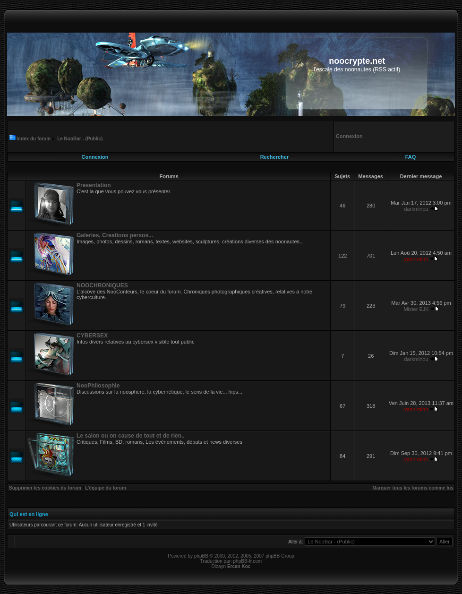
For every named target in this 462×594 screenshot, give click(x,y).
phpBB (201, 556)
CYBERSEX (92, 335)
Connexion (95, 157)
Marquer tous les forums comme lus (412, 488)
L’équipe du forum (105, 488)
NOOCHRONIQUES (102, 285)
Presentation (94, 185)
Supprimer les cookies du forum (45, 488)
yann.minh (416, 259)
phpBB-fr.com (247, 561)
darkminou (416, 209)
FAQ (410, 157)
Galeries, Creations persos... (115, 235)
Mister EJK (415, 309)
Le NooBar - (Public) (80, 138)
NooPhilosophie (98, 385)
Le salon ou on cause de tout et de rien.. (131, 435)
